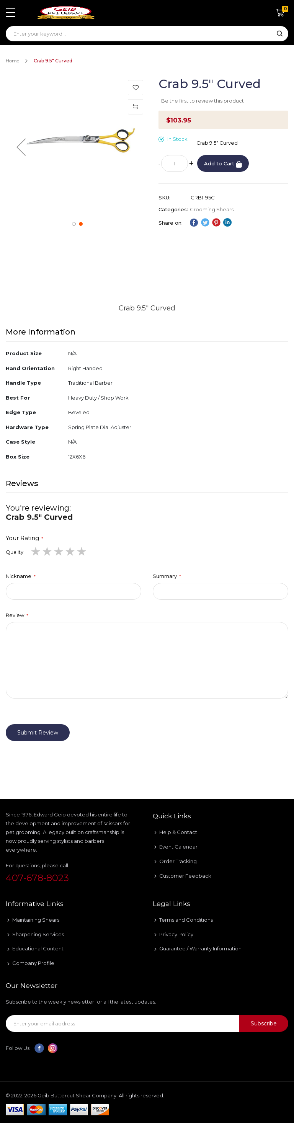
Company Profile (33, 963)
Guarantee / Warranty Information (200, 948)
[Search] (279, 34)
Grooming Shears (212, 209)
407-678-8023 (37, 877)
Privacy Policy (176, 934)
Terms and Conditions (186, 920)
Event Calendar (178, 847)
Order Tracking (178, 861)
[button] (21, 146)
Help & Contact (178, 832)
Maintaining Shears (35, 920)
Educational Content (38, 948)
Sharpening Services (38, 934)
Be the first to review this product (202, 101)
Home (12, 61)
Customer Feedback (185, 876)
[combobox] (147, 33)
